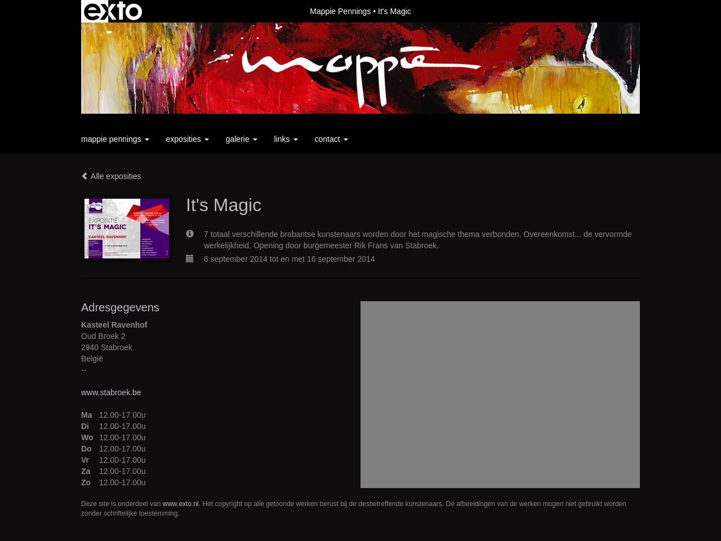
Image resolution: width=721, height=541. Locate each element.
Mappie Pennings (340, 11)
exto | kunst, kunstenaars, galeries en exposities (113, 11)
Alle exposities (111, 176)
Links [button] (286, 139)
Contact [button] (331, 139)
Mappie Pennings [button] (115, 139)
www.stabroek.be (111, 392)
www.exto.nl (181, 504)
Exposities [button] (187, 139)
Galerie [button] (241, 139)
